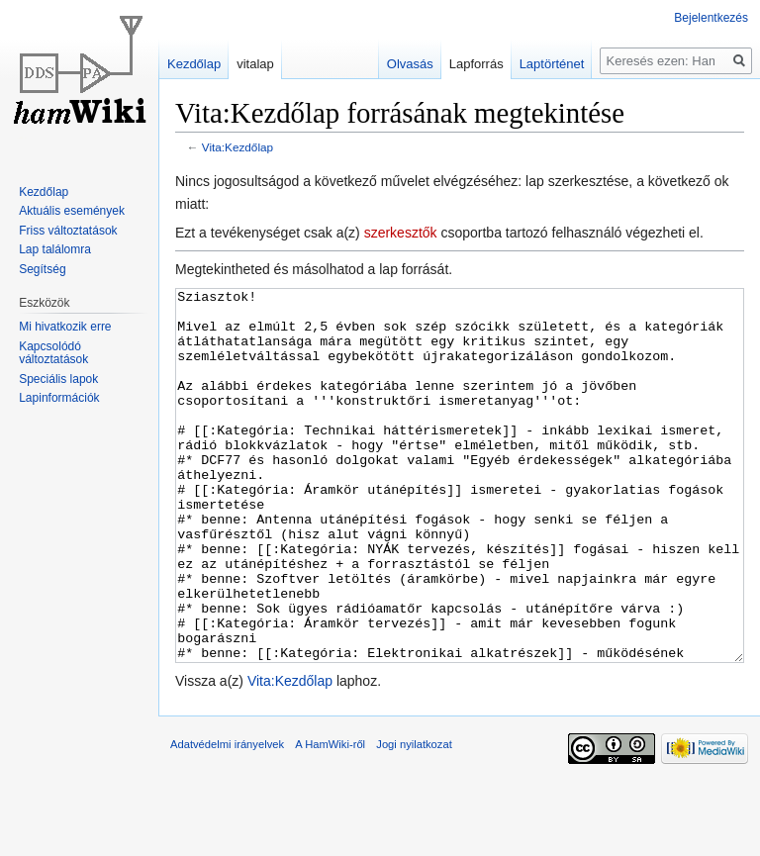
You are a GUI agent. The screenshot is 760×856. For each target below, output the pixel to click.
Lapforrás (476, 63)
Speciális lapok (58, 379)
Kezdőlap (194, 63)
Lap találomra (55, 249)
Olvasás (410, 63)
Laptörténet (552, 63)
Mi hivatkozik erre (65, 326)
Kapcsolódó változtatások (53, 353)
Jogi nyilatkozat (414, 818)
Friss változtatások (68, 231)
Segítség (42, 269)
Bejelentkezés (711, 18)
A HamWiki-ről (330, 818)
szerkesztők (400, 232)
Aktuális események (72, 211)
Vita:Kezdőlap (237, 147)
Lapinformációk (59, 398)
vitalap (255, 63)
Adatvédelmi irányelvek (227, 818)
